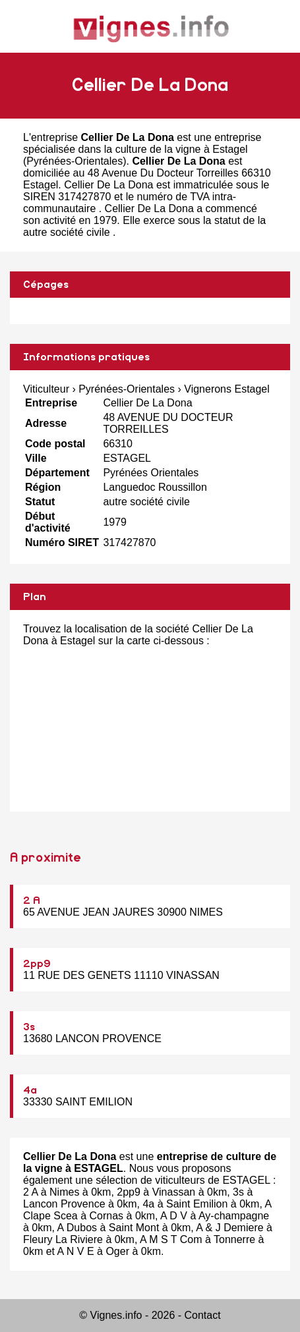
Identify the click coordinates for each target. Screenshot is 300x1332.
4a (30, 1090)
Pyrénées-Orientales (74, 161)
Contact (203, 1315)
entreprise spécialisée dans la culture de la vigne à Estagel (142, 143)
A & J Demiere (229, 1227)
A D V (173, 1215)
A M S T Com (171, 1239)
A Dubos (77, 1227)
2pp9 (37, 963)
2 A (31, 900)
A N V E (75, 1251)
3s (29, 1027)
